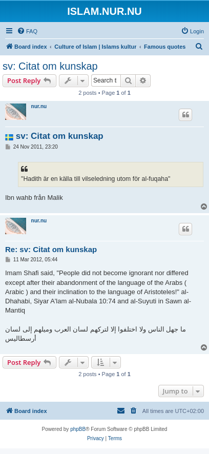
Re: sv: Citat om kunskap (51, 249)
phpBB (78, 429)
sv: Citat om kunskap (50, 66)
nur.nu (39, 106)
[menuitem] (27, 31)
